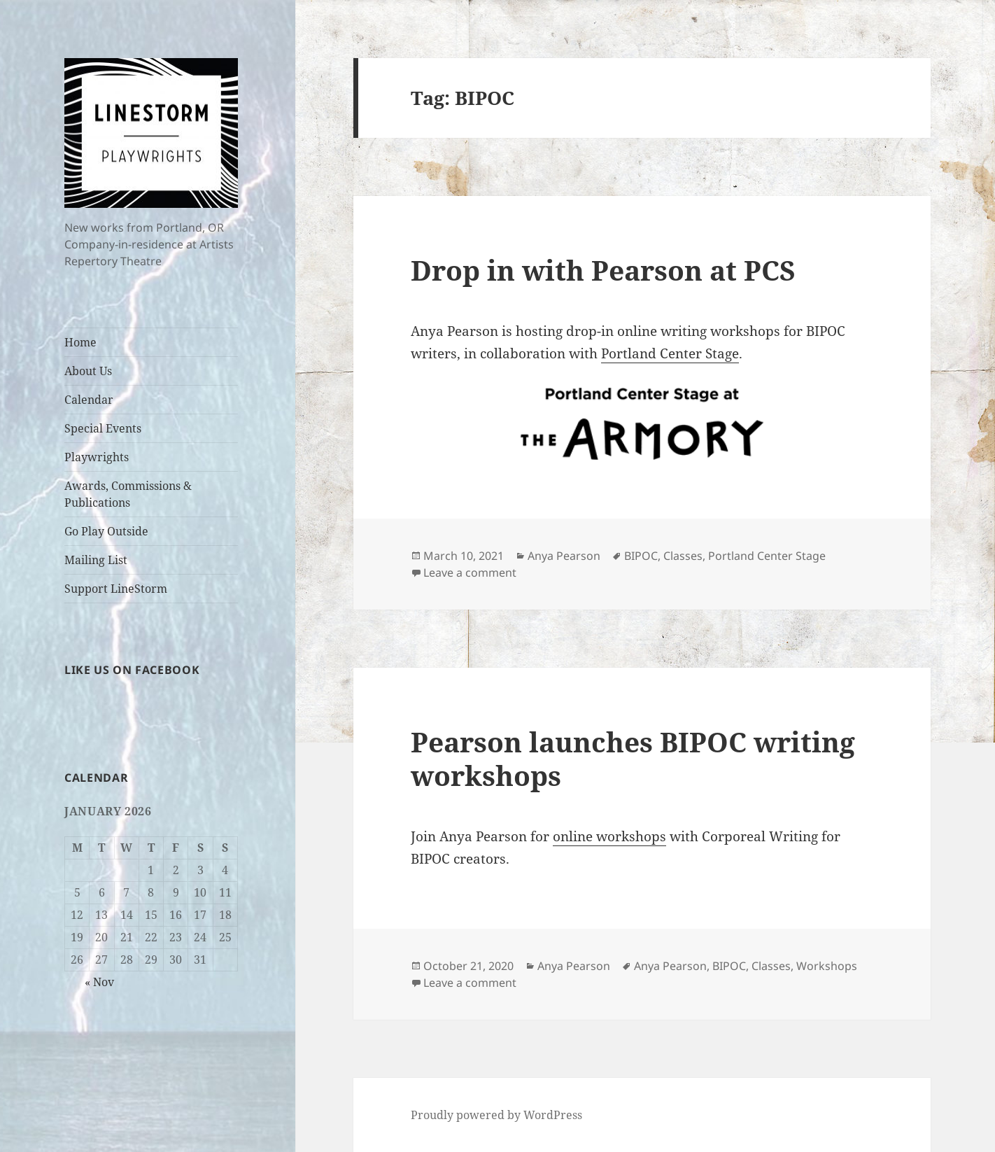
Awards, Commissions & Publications (128, 494)
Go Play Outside (106, 531)
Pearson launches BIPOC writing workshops (633, 758)
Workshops (826, 966)
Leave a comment (469, 572)
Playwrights (96, 457)
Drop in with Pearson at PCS (603, 269)
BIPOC (641, 555)
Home (80, 342)
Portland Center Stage (670, 353)
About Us (88, 371)
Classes (683, 555)
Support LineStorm (115, 588)
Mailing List (95, 560)
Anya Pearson (564, 555)
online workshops (609, 836)
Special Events (102, 428)
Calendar (88, 399)
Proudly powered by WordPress (496, 1115)
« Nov (99, 982)
